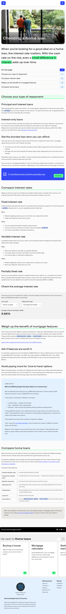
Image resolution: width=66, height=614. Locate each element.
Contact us (45, 585)
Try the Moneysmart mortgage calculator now (26, 174)
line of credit (37, 336)
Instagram (60, 583)
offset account (21, 336)
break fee (45, 228)
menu (3, 3)
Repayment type (27, 301)
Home (33, 3)
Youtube (59, 587)
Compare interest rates (10, 78)
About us (44, 583)
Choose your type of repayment (14, 74)
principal (7, 110)
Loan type (4, 301)
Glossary (44, 587)
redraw (29, 336)
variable (5, 208)
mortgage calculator (21, 423)
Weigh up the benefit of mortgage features (18, 83)
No (64, 529)
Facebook (59, 585)
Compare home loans (10, 87)
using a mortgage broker (25, 513)
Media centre (46, 590)
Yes (59, 529)
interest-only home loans (29, 130)
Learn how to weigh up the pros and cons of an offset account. (21, 342)
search (62, 3)
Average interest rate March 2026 (12, 310)
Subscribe (45, 592)
